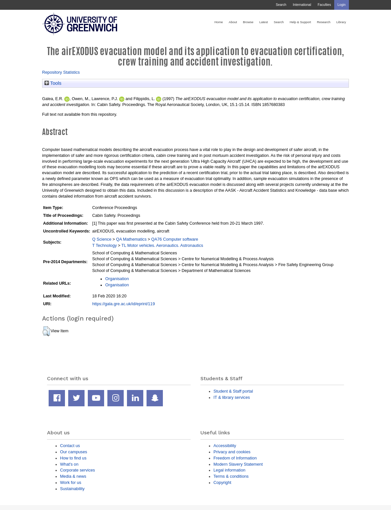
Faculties (324, 5)
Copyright (222, 482)
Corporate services (77, 470)
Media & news (73, 476)
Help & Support (300, 22)
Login (341, 5)
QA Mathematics (131, 239)
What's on (69, 464)
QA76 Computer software (174, 239)
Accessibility (224, 445)
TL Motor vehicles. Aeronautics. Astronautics (162, 245)
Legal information (229, 470)
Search (281, 5)
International (302, 5)
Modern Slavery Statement (238, 464)
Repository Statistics (61, 72)
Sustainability (72, 488)
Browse (248, 22)
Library (341, 22)
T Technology (104, 245)
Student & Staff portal (233, 391)
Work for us (70, 482)
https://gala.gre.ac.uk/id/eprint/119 (123, 303)
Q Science (101, 239)
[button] (46, 331)
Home (218, 22)
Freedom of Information (235, 458)
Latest (263, 22)
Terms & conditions (231, 476)
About (233, 22)
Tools (52, 83)
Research (323, 22)
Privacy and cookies (231, 451)
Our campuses (73, 451)
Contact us (70, 445)
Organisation (117, 278)
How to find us (73, 458)
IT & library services (231, 397)
